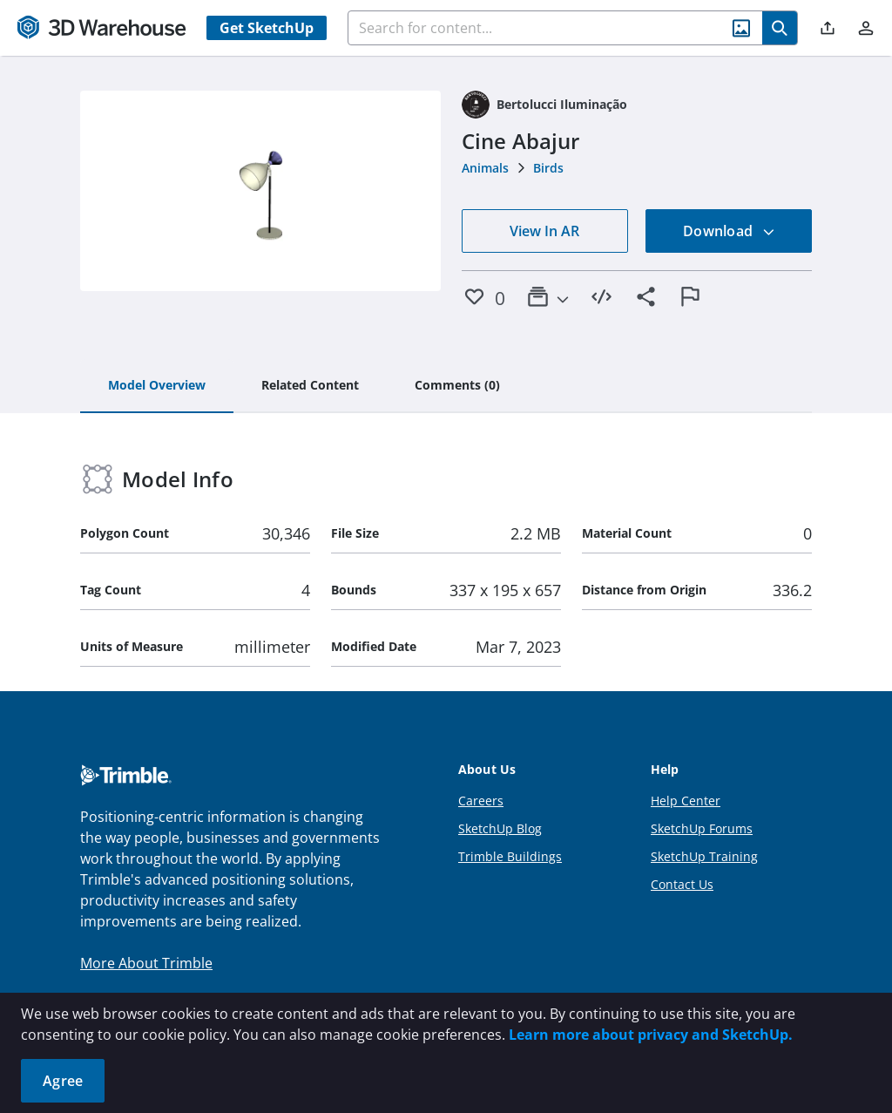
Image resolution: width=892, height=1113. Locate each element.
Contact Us (682, 884)
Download (729, 231)
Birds (548, 167)
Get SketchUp (267, 27)
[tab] (156, 386)
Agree (63, 1080)
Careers (480, 800)
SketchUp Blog (500, 828)
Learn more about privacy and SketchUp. (651, 1034)
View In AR (544, 231)
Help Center (685, 800)
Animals (485, 167)
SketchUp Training (704, 856)
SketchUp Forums (702, 828)
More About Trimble (146, 963)
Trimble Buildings (510, 856)
